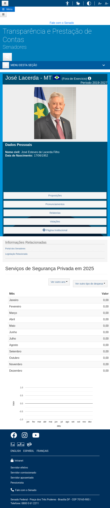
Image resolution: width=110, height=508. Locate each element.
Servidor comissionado (23, 472)
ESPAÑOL (28, 451)
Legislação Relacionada (16, 254)
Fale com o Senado (62, 22)
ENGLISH (16, 451)
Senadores (15, 47)
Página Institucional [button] (55, 230)
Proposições (55, 195)
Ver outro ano (59, 282)
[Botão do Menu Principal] (7, 9)
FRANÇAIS (42, 451)
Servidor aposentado (22, 477)
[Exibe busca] (7, 57)
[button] (67, 3)
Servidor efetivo (19, 467)
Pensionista (17, 482)
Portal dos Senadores (15, 248)
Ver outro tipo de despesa (90, 283)
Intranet (17, 460)
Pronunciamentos (55, 204)
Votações (55, 221)
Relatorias (55, 212)
